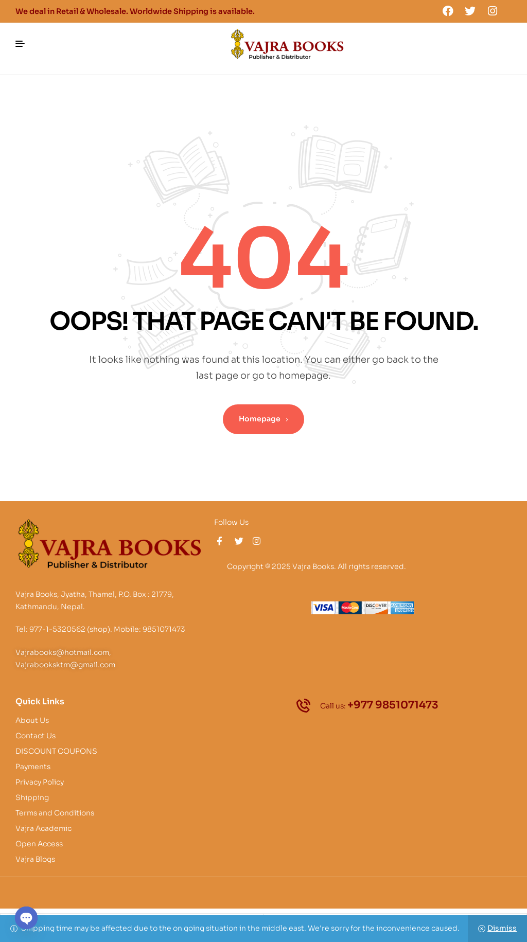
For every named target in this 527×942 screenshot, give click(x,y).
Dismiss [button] (502, 928)
